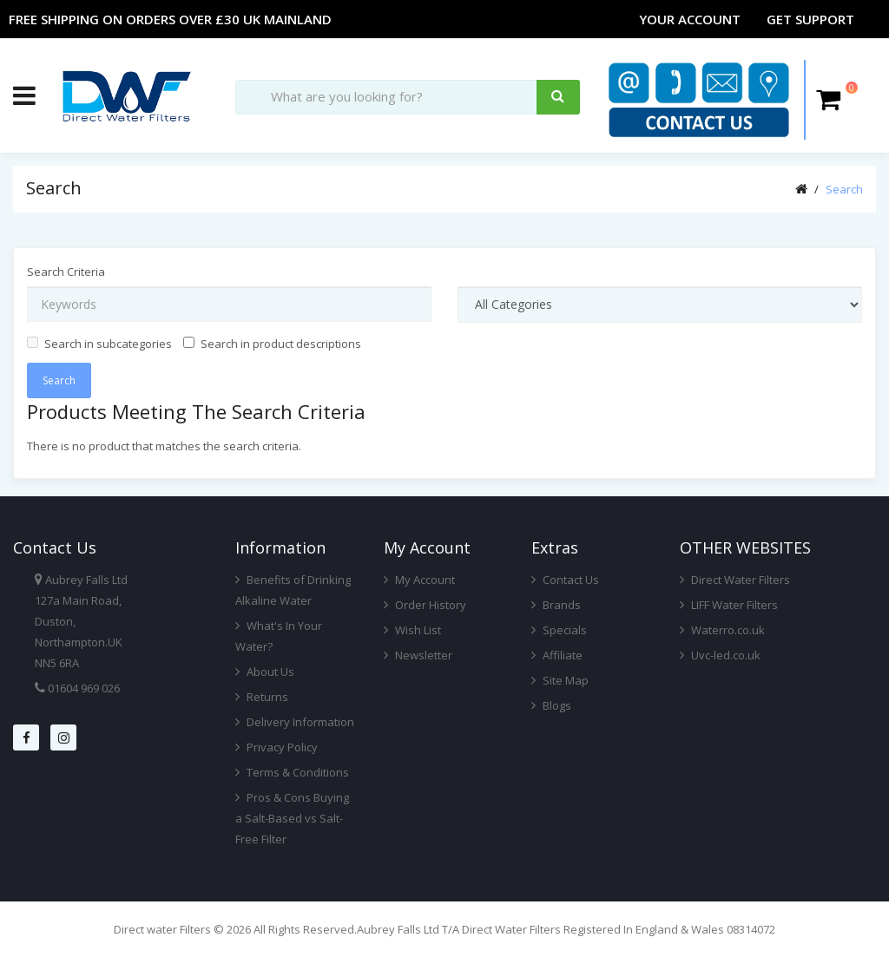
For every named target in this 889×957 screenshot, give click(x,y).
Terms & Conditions (292, 772)
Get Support (810, 19)
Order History (425, 605)
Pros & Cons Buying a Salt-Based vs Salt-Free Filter (292, 818)
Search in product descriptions (272, 343)
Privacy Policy (276, 747)
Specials (559, 630)
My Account (419, 579)
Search (844, 189)
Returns (261, 697)
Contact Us (565, 579)
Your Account (690, 19)
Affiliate (557, 655)
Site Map (560, 680)
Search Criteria (66, 271)
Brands (556, 605)
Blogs (551, 705)
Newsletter (418, 655)
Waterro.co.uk (722, 630)
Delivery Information (294, 722)
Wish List (412, 630)
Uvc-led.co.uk (720, 655)
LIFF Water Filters (729, 605)
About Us (264, 671)
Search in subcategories (99, 343)
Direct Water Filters (735, 579)
